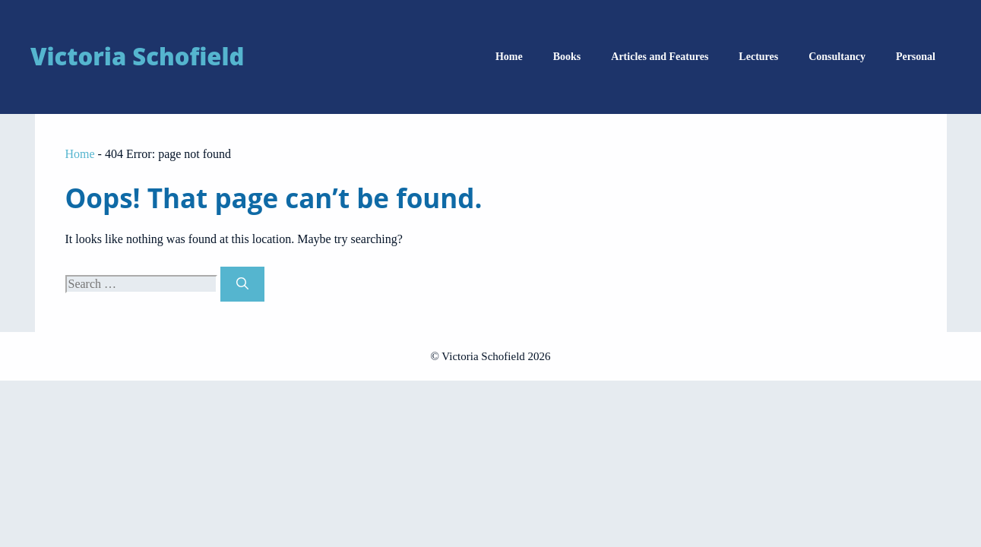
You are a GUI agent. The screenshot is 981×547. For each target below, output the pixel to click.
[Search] (242, 284)
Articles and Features (659, 56)
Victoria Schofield (137, 56)
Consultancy (837, 56)
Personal (915, 56)
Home (509, 56)
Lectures (758, 56)
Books (567, 56)
